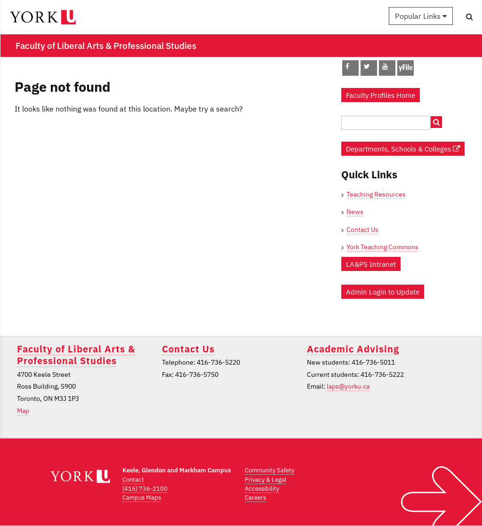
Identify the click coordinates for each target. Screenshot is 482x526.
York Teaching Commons (382, 247)
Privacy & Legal (266, 480)
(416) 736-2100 (145, 489)
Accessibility (262, 489)
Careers (255, 498)
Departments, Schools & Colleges (403, 148)
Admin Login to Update (382, 291)
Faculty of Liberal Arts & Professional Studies (76, 355)
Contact (133, 480)
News (354, 211)
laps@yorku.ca (348, 386)
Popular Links (421, 16)
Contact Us (362, 229)
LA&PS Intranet (371, 264)
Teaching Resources (376, 194)
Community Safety (269, 470)
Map (23, 410)
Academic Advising (353, 349)
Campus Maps (141, 498)
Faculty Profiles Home (380, 95)
